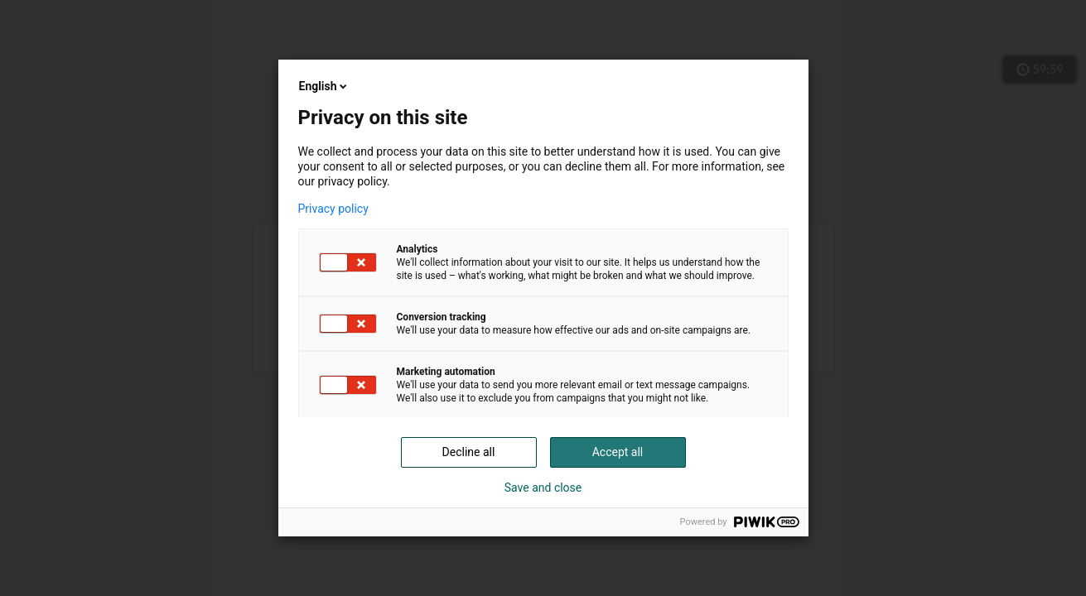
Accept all (618, 452)
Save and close (543, 487)
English (324, 86)
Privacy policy (333, 208)
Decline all (468, 452)
